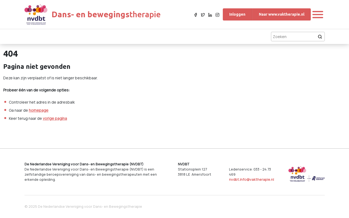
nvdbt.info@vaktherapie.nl (251, 179)
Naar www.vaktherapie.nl (281, 14)
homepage (38, 110)
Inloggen (237, 14)
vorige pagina (55, 118)
